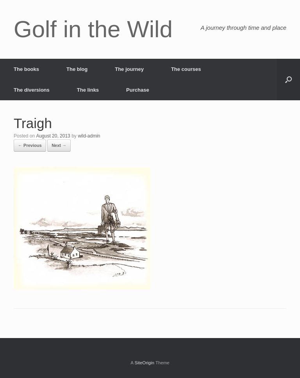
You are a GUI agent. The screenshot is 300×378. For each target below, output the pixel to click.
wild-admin (89, 136)
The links (88, 90)
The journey (129, 69)
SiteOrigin (144, 362)
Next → (59, 145)
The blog (77, 69)
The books (26, 69)
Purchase (137, 90)
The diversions (32, 90)
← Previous (30, 145)
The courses (186, 69)
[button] (288, 79)
